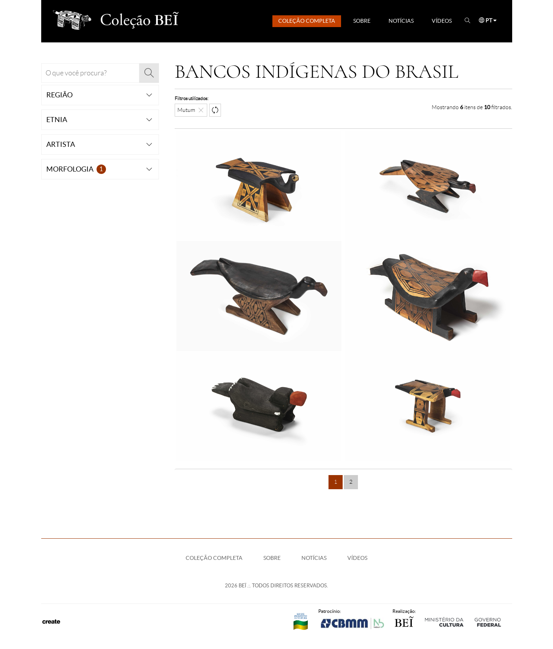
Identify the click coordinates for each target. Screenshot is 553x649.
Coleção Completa (306, 21)
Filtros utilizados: (191, 98)
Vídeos (442, 21)
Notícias (401, 21)
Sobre (361, 21)
